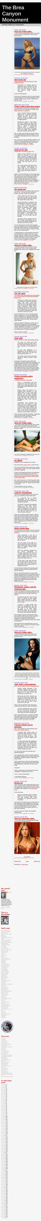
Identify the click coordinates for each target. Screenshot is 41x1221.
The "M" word (19, 293)
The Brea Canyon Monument (15, 13)
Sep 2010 (3, 1132)
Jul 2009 (3, 1152)
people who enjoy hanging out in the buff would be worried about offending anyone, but (26, 296)
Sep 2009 (3, 1149)
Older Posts (37, 861)
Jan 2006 (3, 1213)
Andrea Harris (4, 932)
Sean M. (10, 892)
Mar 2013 (3, 1090)
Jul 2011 (3, 1118)
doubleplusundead (5, 944)
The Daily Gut (4, 1068)
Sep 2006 (3, 1201)
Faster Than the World (6, 949)
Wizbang (3, 1016)
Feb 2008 (3, 1177)
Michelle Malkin (4, 977)
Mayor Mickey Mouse (32, 339)
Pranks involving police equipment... (23, 377)
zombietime (3, 1017)
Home (27, 861)
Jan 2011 (3, 1126)
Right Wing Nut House (6, 991)
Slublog (3, 996)
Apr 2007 (3, 1191)
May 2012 (3, 1105)
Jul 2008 (3, 1170)
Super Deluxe (4, 1064)
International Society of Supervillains (6, 1057)
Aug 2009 (3, 1151)
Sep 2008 (3, 1167)
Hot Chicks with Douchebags (4, 1053)
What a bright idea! (21, 528)
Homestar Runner (5, 1051)
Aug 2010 (3, 1133)
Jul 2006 (3, 1204)
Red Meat (3, 1061)
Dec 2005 (3, 1215)
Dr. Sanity (3, 946)
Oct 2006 (3, 1200)
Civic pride (18, 338)
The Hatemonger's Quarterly (5, 1002)
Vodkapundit (4, 1015)
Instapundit (3, 960)
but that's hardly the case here (26, 193)
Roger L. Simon (4, 992)
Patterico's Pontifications (6, 984)
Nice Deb (3, 983)
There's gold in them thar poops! (27, 106)
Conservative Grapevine (6, 942)
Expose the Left (4, 948)
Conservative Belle (5, 941)
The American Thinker (6, 998)
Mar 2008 (3, 1175)
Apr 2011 (3, 1122)
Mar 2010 (3, 1141)
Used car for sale (21, 150)
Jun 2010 (3, 1136)
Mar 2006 (3, 1210)
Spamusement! (4, 1063)
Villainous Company (5, 1014)
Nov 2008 (3, 1164)
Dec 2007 (3, 1180)
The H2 (3, 1000)
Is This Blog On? (5, 963)
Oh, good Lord (20, 189)
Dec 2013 (3, 1084)
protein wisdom (4, 987)
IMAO (2, 956)
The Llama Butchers (5, 1005)
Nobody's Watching (5, 1060)
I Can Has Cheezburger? (7, 1055)
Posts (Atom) (24, 864)
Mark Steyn (3, 975)
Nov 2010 (3, 1129)
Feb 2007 (3, 1194)
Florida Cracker (4, 950)
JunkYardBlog (4, 969)
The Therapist (4, 1008)
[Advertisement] (9, 877)
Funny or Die (4, 1050)
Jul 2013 (3, 1087)
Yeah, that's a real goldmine (25, 684)
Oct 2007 (3, 1183)
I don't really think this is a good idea (26, 110)
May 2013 (3, 1089)
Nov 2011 (3, 1113)
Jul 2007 (3, 1187)
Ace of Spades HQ (5, 930)
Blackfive (3, 935)
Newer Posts (17, 861)
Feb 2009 (3, 1160)
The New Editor (4, 1006)
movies (24, 468)
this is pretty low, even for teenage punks (28, 686)
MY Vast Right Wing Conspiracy (5, 981)
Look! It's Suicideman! (23, 493)
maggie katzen (4, 974)
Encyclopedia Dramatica (6, 1046)
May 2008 (3, 1173)
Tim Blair (3, 1011)
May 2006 (3, 1207)
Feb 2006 (3, 1212)
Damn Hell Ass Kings (6, 1044)
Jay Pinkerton (4, 1058)
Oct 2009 (3, 1148)
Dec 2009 (3, 1145)
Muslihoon (3, 979)
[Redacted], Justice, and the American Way (25, 588)
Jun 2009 (3, 1154)
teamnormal (4, 997)
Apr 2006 (3, 1209)
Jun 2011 (3, 1119)
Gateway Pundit (4, 951)
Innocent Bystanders (6, 959)
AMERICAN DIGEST (6, 931)
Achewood (3, 1038)
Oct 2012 (3, 1097)
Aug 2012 (3, 1100)
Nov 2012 (3, 1096)
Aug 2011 (3, 1116)
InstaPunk (3, 961)
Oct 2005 (3, 1217)
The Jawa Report (5, 1004)
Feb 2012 (3, 1109)
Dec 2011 (3, 1112)
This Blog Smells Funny (6, 1073)
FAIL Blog (3, 1048)
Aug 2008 (3, 1168)
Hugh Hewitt (4, 955)
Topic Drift (3, 1012)
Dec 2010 (3, 1128)
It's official (18, 461)
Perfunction (3, 985)
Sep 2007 (3, 1184)
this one (16, 495)
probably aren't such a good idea (23, 380)
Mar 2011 (3, 1123)
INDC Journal (4, 957)
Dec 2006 (3, 1197)
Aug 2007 (3, 1186)
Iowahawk (3, 962)
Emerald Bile (4, 947)
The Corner (3, 999)
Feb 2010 (3, 1142)
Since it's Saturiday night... (24, 819)
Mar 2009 (3, 1158)
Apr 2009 (3, 1157)
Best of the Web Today (6, 934)
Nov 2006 (3, 1199)
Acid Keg (3, 1039)
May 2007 (3, 1190)
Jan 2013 (3, 1093)
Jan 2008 (3, 1178)
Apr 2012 (3, 1106)
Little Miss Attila (4, 973)
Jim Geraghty (4, 967)
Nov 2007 (3, 1181)
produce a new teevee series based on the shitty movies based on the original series (26, 476)
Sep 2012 (3, 1099)
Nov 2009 (3, 1146)
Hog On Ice (3, 953)
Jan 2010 (3, 1144)
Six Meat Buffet (4, 994)
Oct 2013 (3, 1086)
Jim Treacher (4, 968)
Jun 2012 (3, 1103)
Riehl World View (5, 990)
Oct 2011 (3, 1115)
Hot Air (2, 954)
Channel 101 (4, 1040)
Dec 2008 (3, 1162)
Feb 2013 (3, 1092)
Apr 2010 (3, 1139)
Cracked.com (4, 1042)
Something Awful (5, 1062)
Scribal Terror (4, 993)
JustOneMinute (4, 971)
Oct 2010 (3, 1131)
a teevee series (27, 464)
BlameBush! (4, 936)
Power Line (3, 986)
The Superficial (4, 1071)
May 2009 (3, 1155)
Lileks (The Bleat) (5, 972)
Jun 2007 (3, 1188)
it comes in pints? (5, 965)
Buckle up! (18, 783)
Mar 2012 (3, 1107)
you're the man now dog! (6, 1076)
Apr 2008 (3, 1174)
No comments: (31, 74)
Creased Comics (5, 1043)
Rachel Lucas (4, 988)
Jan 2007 (3, 1196)
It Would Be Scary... (5, 966)
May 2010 (3, 1138)
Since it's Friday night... (23, 31)
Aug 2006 (3, 1203)
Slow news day (20, 80)
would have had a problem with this (25, 729)
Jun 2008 (3, 1171)
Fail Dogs (3, 1049)
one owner (28, 151)
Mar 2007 (3, 1193)
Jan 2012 (3, 1110)
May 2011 (3, 1120)
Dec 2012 (3, 1094)
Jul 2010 (3, 1135)
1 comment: (30, 679)
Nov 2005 (3, 1216)
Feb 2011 (3, 1125)
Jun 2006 (3, 1206)
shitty (17, 468)
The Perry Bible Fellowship (4, 1070)
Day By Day (4, 1045)
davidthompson (4, 943)
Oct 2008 (3, 1165)
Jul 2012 (3, 1102)
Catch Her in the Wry (6, 940)
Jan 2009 (3, 1161)
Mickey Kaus (4, 978)
